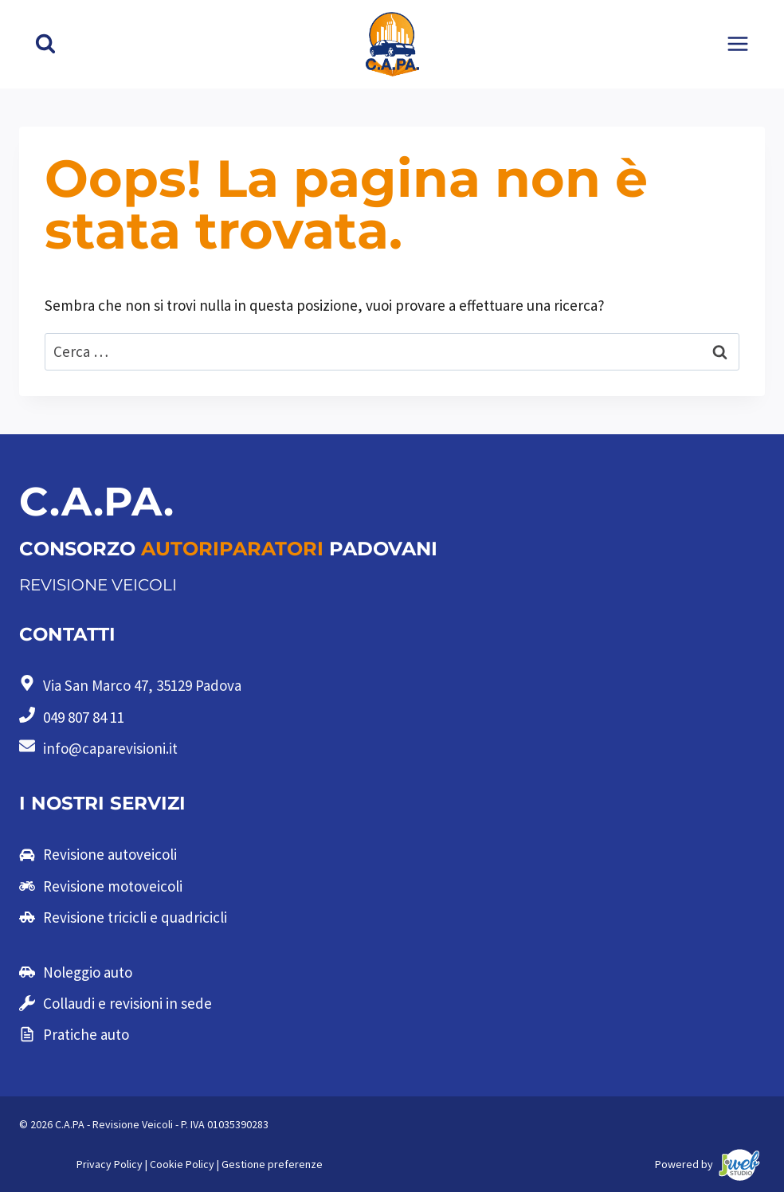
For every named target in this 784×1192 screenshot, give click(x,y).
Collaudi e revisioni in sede (127, 1003)
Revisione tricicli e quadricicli (135, 917)
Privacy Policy (109, 1164)
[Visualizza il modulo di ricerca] (45, 43)
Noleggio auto (87, 972)
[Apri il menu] (737, 44)
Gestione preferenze (272, 1164)
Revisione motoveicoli (112, 886)
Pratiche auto (86, 1034)
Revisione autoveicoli (110, 854)
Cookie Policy (182, 1164)
